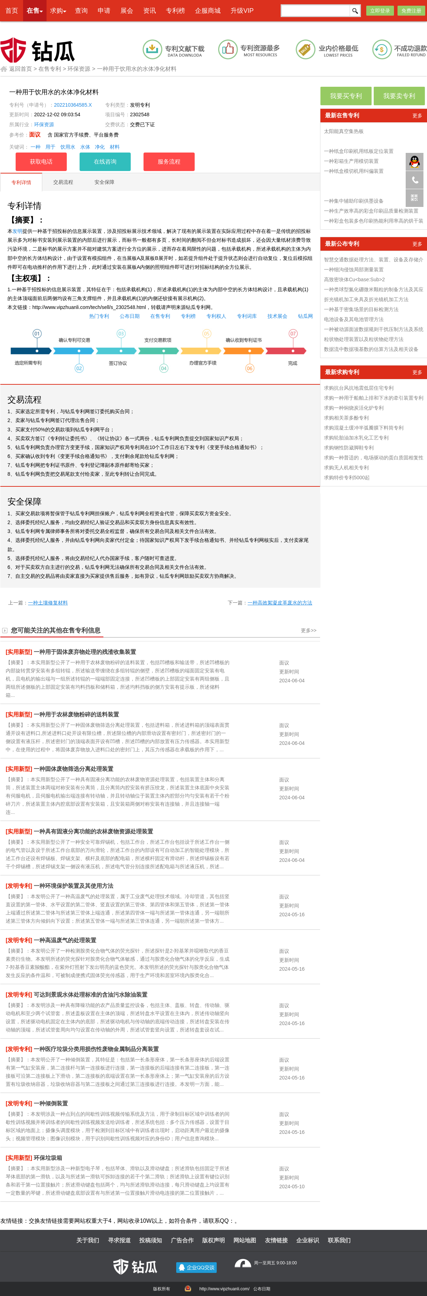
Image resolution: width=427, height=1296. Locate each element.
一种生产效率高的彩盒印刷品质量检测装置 (371, 211)
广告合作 (182, 1240)
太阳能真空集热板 (344, 131)
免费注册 (411, 11)
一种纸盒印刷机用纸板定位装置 (359, 151)
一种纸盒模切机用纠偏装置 (354, 171)
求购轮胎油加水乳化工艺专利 (356, 438)
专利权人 (216, 316)
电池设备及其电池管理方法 (354, 319)
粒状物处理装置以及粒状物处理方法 (364, 339)
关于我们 (87, 1240)
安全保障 (104, 182)
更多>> (309, 630)
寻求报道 (119, 1240)
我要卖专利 (399, 96)
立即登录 (380, 11)
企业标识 (307, 1240)
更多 (417, 115)
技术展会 (277, 316)
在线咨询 (105, 162)
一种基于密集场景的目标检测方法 (361, 309)
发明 (17, 231)
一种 (35, 147)
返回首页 (16, 69)
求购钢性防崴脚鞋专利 (349, 447)
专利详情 (21, 182)
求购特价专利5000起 (347, 477)
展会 (126, 10)
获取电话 (41, 162)
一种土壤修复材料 (48, 603)
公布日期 (130, 316)
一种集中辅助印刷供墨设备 (354, 201)
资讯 (149, 10)
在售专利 (49, 69)
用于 (50, 147)
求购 (56, 10)
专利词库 (247, 316)
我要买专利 (346, 96)
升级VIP (242, 10)
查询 (81, 10)
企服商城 (208, 10)
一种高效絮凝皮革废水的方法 (280, 603)
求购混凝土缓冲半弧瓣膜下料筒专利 (364, 428)
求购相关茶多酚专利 (346, 418)
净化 (100, 147)
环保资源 (78, 69)
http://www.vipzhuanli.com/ (224, 1288)
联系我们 (339, 1240)
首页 (11, 10)
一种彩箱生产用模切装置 (351, 161)
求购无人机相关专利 (346, 467)
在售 (33, 10)
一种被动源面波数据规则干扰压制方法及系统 (373, 329)
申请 (104, 10)
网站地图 (244, 1240)
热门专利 (99, 316)
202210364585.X (73, 105)
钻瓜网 (305, 316)
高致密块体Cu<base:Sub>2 (354, 279)
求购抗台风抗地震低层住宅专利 (359, 388)
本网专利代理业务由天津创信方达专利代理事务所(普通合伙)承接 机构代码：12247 (234, 27)
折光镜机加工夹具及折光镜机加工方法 (366, 299)
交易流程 (63, 182)
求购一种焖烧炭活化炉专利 (354, 408)
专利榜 (175, 10)
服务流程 (169, 162)
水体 (85, 147)
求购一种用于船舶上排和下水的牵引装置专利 (373, 398)
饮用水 (67, 147)
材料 (115, 147)
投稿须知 (150, 1240)
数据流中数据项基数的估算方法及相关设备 (371, 349)
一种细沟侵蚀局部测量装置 (354, 269)
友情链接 (276, 1240)
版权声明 (213, 1240)
